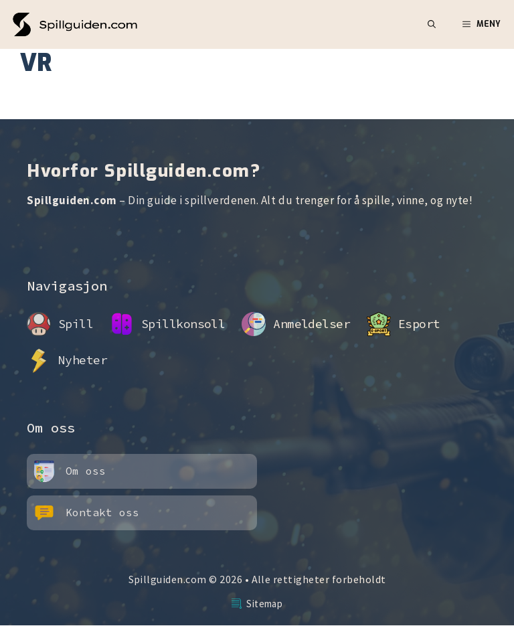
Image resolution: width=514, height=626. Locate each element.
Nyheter (82, 360)
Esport (419, 323)
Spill (75, 323)
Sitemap (264, 603)
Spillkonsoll (183, 323)
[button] (431, 24)
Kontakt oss (102, 512)
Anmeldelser (311, 323)
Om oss (86, 470)
